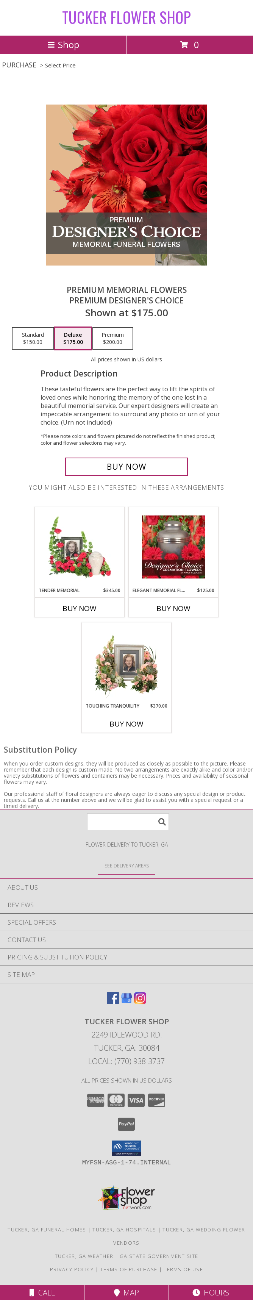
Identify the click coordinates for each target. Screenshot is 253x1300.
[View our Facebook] (113, 1001)
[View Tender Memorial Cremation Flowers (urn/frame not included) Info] (79, 547)
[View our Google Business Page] (126, 1001)
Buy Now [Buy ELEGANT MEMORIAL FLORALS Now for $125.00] (173, 608)
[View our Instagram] (140, 1001)
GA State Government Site (159, 1256)
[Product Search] (128, 821)
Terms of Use (183, 1269)
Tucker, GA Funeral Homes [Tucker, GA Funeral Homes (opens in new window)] (47, 1229)
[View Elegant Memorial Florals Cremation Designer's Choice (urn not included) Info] (173, 547)
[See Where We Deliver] (126, 865)
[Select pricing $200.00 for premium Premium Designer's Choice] (113, 339)
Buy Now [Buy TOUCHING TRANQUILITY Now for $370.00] (126, 724)
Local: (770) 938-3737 (126, 1061)
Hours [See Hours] (210, 1293)
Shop (63, 44)
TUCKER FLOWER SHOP (126, 17)
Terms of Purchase (128, 1269)
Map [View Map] (126, 1293)
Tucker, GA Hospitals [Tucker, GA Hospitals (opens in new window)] (124, 1229)
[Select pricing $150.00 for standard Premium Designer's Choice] (32, 339)
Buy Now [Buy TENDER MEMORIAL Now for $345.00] (79, 608)
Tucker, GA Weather (84, 1256)
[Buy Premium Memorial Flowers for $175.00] (126, 467)
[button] (126, 1148)
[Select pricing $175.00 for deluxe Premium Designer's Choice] (73, 339)
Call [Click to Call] (42, 1293)
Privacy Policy (72, 1269)
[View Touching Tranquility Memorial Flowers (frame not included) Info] (126, 662)
